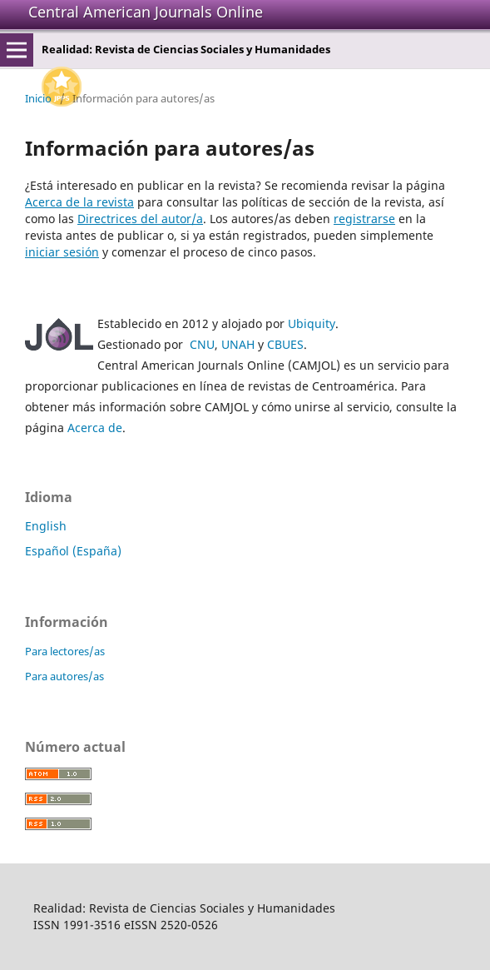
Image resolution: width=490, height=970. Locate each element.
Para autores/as (64, 676)
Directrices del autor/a (140, 218)
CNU (202, 344)
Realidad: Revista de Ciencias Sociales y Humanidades (186, 49)
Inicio (38, 98)
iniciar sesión (62, 252)
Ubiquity (311, 323)
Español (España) (73, 551)
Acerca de (94, 427)
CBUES (285, 344)
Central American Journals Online (145, 12)
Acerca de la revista (79, 202)
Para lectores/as (65, 651)
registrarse (364, 218)
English (46, 526)
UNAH (238, 344)
